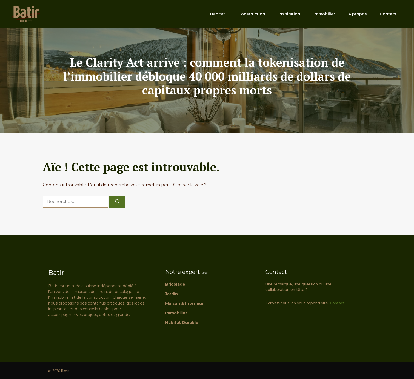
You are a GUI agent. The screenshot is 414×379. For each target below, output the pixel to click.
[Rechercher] (117, 202)
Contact (388, 14)
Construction (251, 14)
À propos (357, 14)
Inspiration (289, 14)
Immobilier (324, 14)
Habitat (217, 14)
